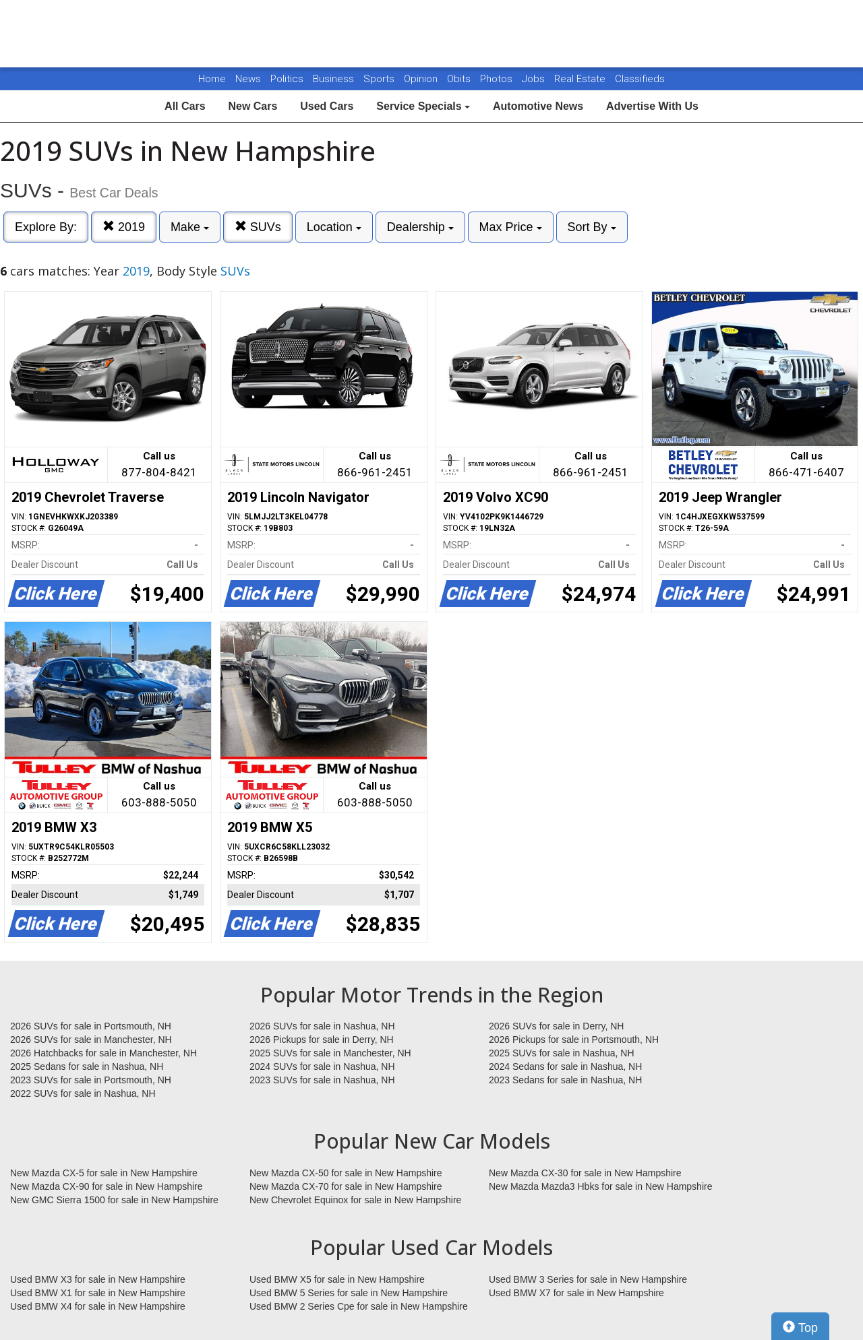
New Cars (252, 106)
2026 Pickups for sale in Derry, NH (321, 1039)
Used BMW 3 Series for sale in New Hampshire (588, 1279)
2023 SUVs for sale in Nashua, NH (322, 1080)
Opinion (422, 79)
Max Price (510, 227)
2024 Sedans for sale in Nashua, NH (565, 1066)
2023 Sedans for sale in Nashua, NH (565, 1080)
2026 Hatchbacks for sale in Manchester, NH (103, 1053)
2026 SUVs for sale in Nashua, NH (322, 1026)
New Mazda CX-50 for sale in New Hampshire (345, 1173)
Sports (380, 79)
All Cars (185, 106)
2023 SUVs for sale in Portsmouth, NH (90, 1080)
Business (335, 79)
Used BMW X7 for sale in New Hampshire (576, 1292)
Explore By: (46, 227)
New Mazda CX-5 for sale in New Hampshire (104, 1173)
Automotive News (538, 106)
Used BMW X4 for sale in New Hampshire (97, 1306)
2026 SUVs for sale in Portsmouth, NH (90, 1026)
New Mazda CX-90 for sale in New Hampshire (106, 1186)
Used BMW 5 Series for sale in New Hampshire (348, 1292)
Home (212, 79)
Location (334, 227)
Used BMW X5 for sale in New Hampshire (337, 1279)
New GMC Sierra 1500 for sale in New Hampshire (114, 1199)
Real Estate (581, 79)
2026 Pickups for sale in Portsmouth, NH (574, 1039)
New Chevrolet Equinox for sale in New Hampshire (355, 1199)
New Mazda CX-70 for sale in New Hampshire (345, 1186)
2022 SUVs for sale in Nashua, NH (83, 1093)
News (248, 79)
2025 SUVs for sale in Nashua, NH (561, 1053)
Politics (286, 79)
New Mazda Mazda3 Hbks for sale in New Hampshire (600, 1186)
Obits (460, 79)
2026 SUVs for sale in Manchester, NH (91, 1039)
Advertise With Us (652, 106)
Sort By (592, 227)
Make (190, 227)
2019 (123, 227)
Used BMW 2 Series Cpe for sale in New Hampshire (358, 1306)
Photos (497, 79)
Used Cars (326, 106)
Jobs (534, 79)
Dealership (420, 227)
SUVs (258, 227)
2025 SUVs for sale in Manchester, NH (330, 1053)
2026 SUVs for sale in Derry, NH (556, 1026)
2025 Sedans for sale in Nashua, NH (86, 1066)
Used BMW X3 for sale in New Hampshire (97, 1279)
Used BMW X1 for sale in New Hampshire (97, 1292)
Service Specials (423, 106)
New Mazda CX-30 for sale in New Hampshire (585, 1173)
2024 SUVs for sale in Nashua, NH (322, 1066)
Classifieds (640, 79)
